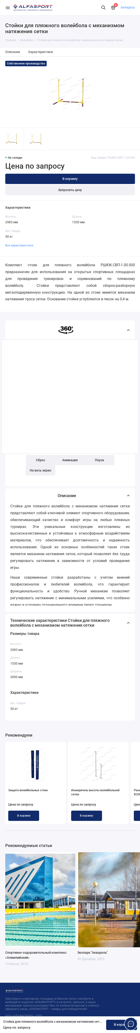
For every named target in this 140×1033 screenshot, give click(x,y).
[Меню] (8, 7)
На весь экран (40, 470)
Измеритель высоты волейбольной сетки (95, 792)
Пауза (99, 460)
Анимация (70, 460)
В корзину (23, 815)
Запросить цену (70, 190)
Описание (12, 52)
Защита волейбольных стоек (28, 790)
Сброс (40, 460)
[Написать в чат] (131, 1024)
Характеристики (40, 52)
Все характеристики (19, 245)
